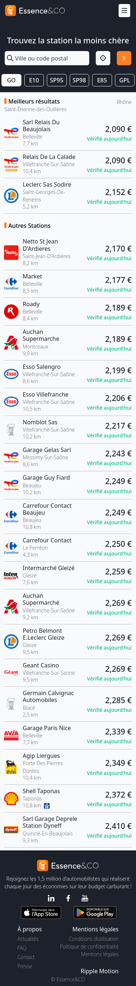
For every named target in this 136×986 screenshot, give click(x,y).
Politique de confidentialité (89, 946)
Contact (25, 957)
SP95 (56, 80)
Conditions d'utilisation (94, 938)
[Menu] (124, 10)
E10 (34, 80)
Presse (24, 966)
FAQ (21, 947)
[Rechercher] (124, 58)
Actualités (28, 938)
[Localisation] (103, 58)
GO (11, 80)
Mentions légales (100, 954)
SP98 (79, 80)
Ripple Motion (100, 971)
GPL (124, 80)
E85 (102, 80)
